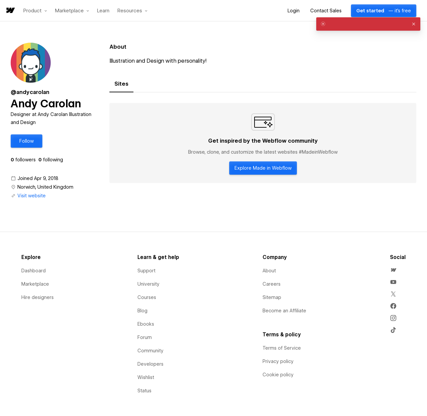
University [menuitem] (148, 284)
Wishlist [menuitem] (145, 377)
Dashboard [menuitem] (33, 270)
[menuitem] (393, 270)
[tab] (121, 84)
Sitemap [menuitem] (272, 297)
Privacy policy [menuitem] (278, 361)
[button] (35, 10)
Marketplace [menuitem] (35, 284)
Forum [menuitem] (144, 337)
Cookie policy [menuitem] (278, 374)
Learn (103, 11)
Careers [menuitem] (272, 284)
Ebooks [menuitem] (145, 324)
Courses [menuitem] (146, 297)
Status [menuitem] (144, 390)
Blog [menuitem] (142, 310)
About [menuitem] (269, 270)
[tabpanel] (262, 143)
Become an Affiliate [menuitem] (284, 310)
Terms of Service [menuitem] (282, 348)
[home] (10, 11)
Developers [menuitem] (150, 364)
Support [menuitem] (146, 270)
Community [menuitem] (150, 350)
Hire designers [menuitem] (37, 297)
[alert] (368, 24)
